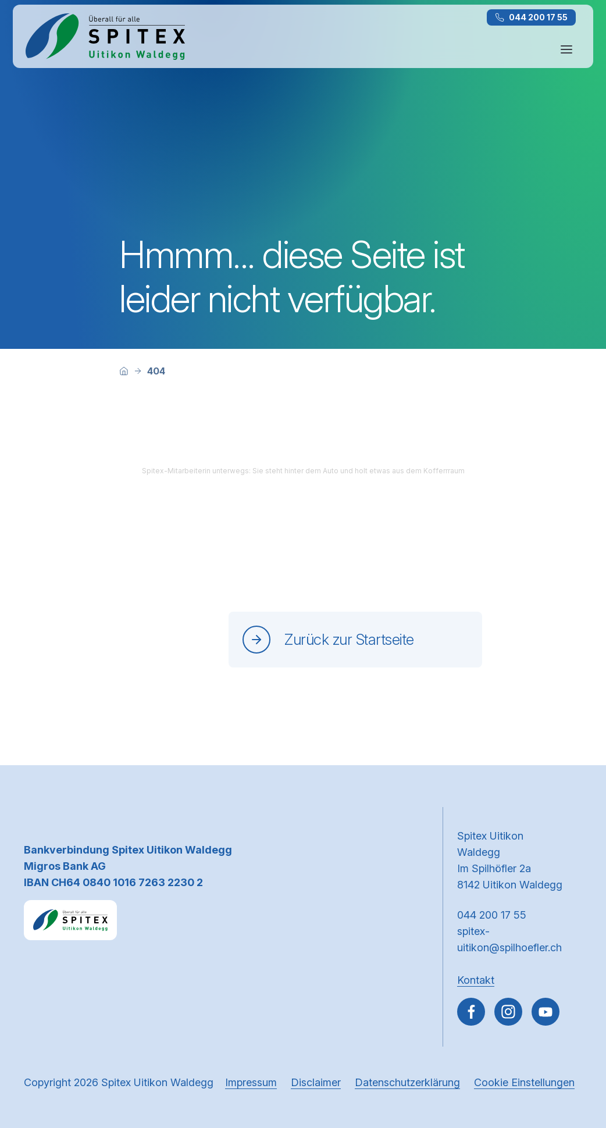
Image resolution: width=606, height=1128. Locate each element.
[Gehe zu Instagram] (508, 1012)
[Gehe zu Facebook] (471, 1012)
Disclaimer (316, 1082)
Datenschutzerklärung (407, 1082)
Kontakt (475, 980)
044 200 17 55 (531, 17)
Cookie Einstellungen (524, 1082)
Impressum (251, 1082)
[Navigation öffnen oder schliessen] (566, 49)
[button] (572, 1054)
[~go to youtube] (545, 1012)
